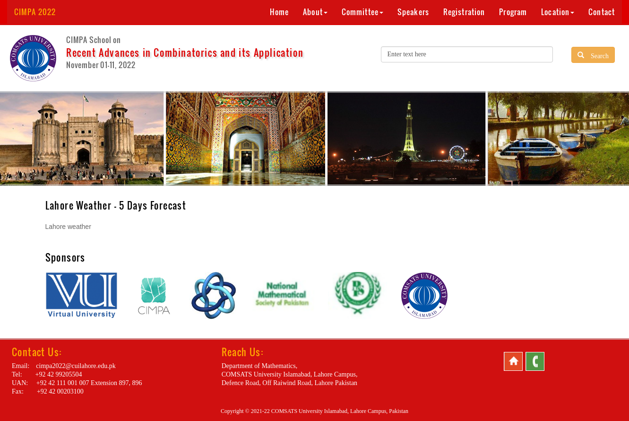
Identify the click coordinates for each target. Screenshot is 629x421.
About (315, 12)
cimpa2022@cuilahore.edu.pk (75, 365)
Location (557, 12)
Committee (362, 12)
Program (513, 12)
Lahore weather (68, 226)
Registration (464, 12)
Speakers (413, 12)
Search (596, 55)
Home (279, 12)
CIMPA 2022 (35, 12)
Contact (601, 12)
